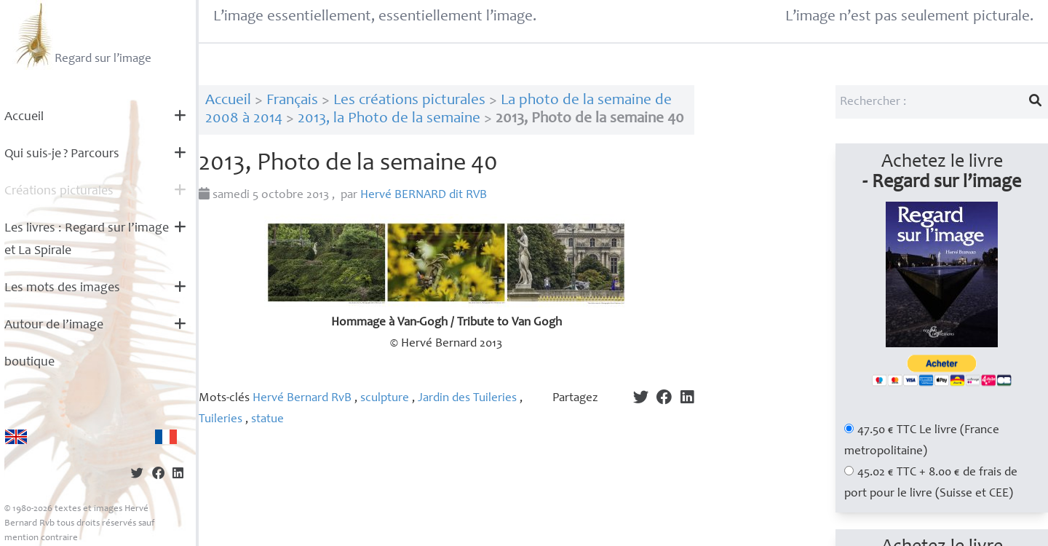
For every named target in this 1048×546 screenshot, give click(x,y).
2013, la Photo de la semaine (389, 119)
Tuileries (220, 420)
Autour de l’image (53, 325)
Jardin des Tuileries (467, 398)
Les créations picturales (409, 100)
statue (267, 420)
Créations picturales (59, 191)
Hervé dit (423, 195)
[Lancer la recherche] (1035, 102)
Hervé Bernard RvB (302, 398)
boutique (29, 362)
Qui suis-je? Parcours (61, 154)
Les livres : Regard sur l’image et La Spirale (86, 240)
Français (292, 100)
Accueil (24, 117)
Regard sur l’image (81, 35)
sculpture (384, 398)
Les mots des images (62, 288)
